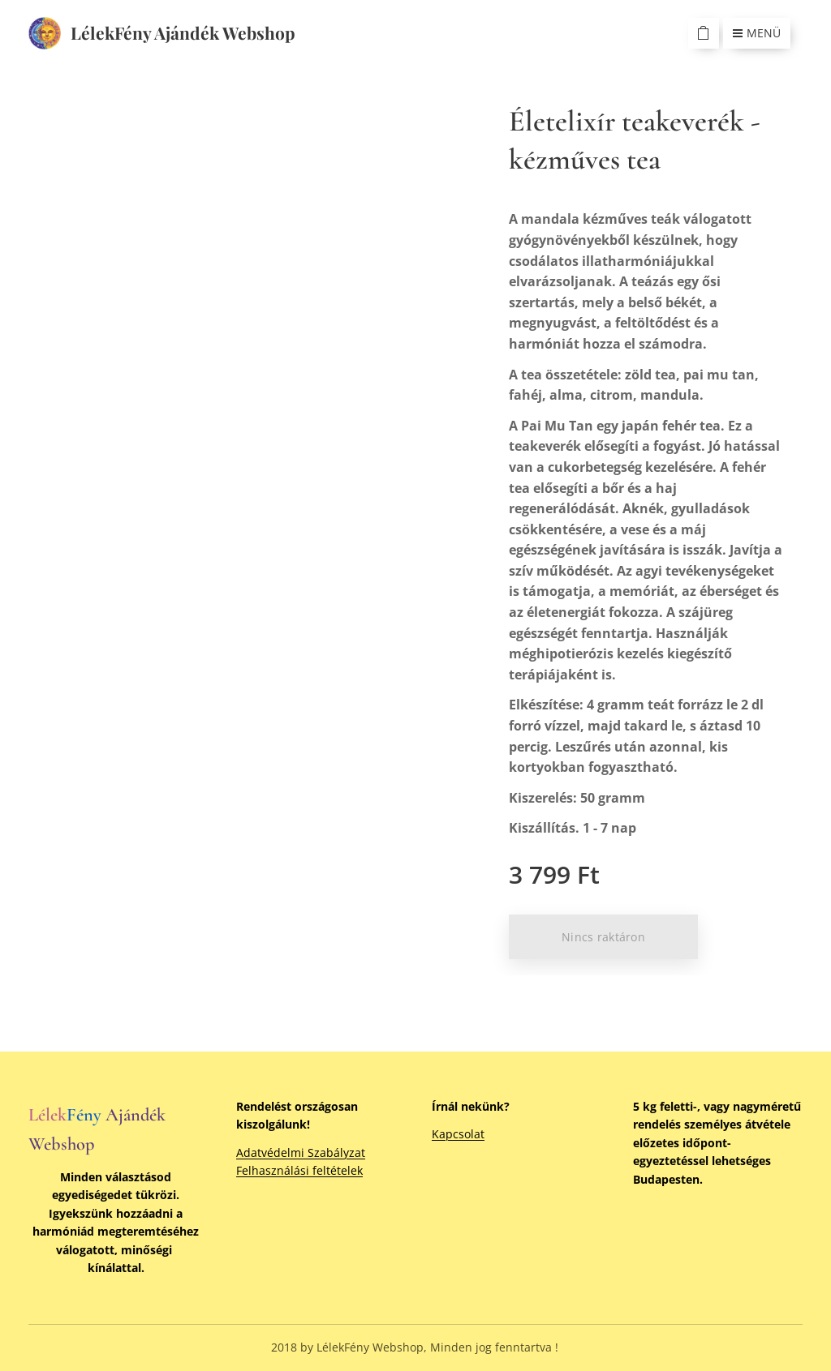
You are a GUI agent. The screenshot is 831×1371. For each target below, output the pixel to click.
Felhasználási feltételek (299, 1170)
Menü (757, 33)
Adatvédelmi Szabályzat (300, 1152)
